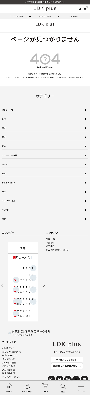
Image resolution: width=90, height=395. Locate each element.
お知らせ (50, 242)
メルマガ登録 (8, 369)
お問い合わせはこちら (65, 366)
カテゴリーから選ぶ (16, 16)
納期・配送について (11, 355)
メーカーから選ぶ (45, 16)
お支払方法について (11, 352)
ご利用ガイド (8, 348)
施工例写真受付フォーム (57, 249)
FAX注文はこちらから (65, 359)
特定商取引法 (8, 373)
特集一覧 (50, 239)
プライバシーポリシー (12, 377)
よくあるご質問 (9, 362)
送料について (8, 359)
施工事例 (50, 246)
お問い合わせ (8, 366)
